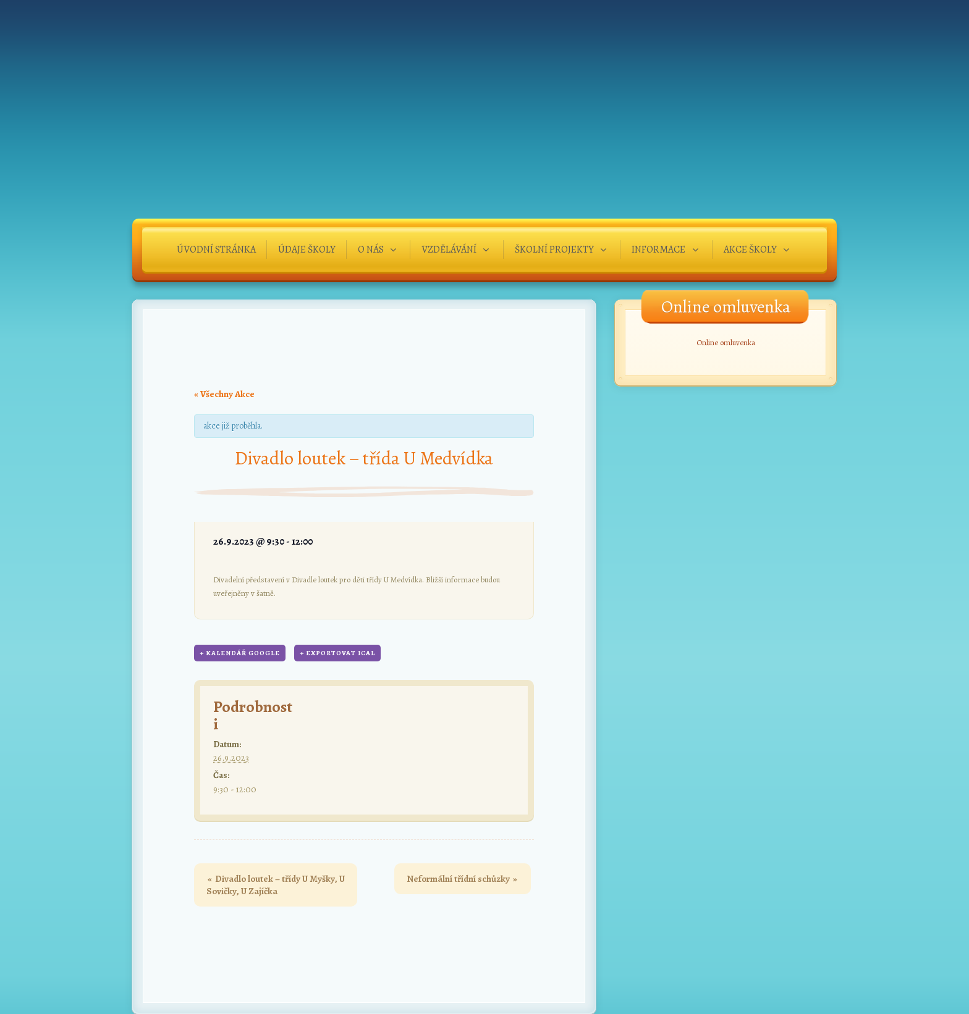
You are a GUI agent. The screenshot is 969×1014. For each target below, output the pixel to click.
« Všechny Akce (224, 394)
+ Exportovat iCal (337, 653)
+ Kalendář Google (240, 653)
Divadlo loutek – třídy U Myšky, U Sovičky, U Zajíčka (275, 885)
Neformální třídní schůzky (462, 879)
